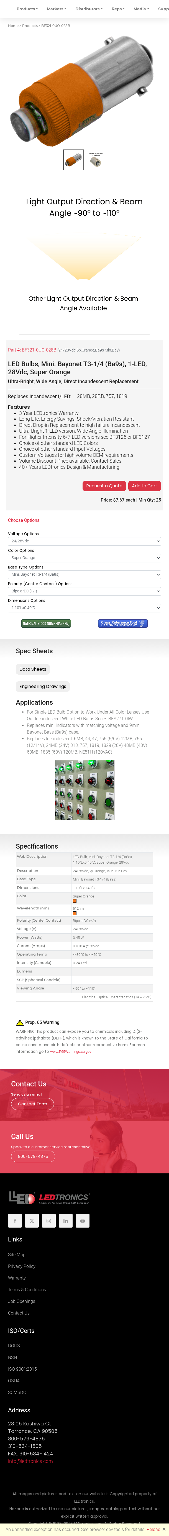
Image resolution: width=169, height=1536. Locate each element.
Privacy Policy (21, 1266)
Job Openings (21, 1301)
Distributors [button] (87, 9)
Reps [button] (117, 9)
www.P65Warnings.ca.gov (70, 1051)
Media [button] (140, 9)
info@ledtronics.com (30, 1461)
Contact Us (19, 1313)
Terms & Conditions (27, 1289)
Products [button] (26, 9)
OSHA (14, 1380)
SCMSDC (17, 1392)
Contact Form (32, 1104)
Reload (153, 1529)
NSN (12, 1357)
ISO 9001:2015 (22, 1369)
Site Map (16, 1254)
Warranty (17, 1278)
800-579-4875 (33, 1156)
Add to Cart (144, 486)
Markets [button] (55, 9)
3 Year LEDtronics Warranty (49, 413)
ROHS (14, 1345)
